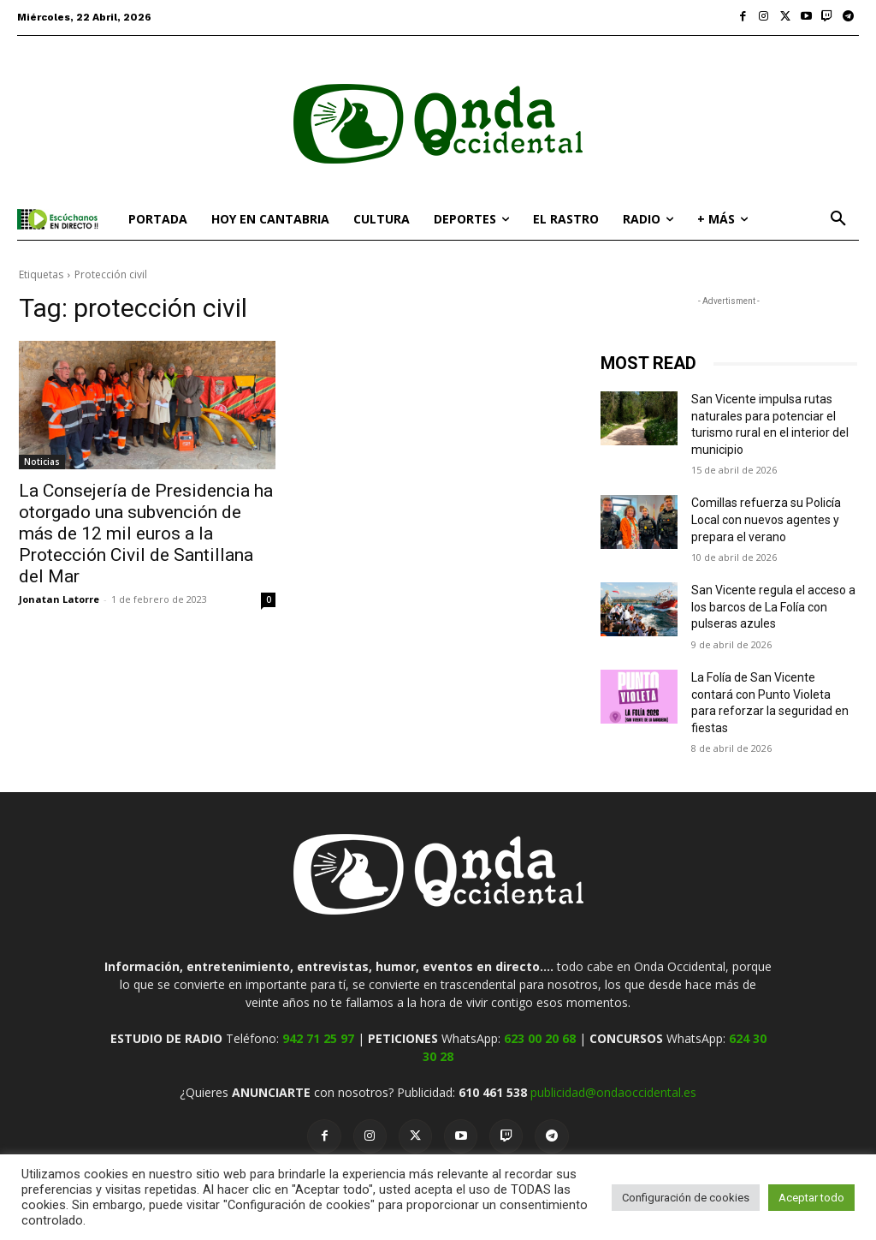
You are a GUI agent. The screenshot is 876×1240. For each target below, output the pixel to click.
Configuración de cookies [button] (685, 1197)
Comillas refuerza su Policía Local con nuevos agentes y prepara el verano (766, 519)
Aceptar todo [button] (811, 1197)
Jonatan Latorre (59, 599)
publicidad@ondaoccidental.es (613, 1092)
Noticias (42, 462)
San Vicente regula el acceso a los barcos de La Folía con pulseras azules (773, 606)
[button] (838, 219)
